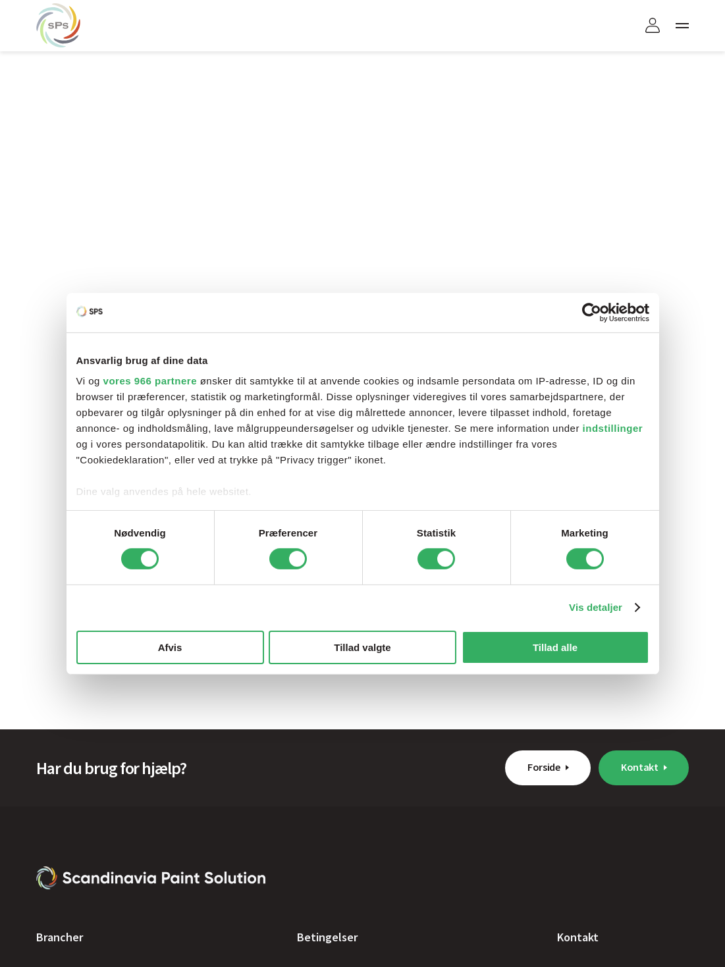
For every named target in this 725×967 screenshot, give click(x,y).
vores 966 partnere (150, 380)
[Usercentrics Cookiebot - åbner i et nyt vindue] (591, 312)
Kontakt (639, 766)
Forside (543, 766)
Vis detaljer (595, 607)
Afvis (170, 647)
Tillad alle (555, 647)
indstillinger (613, 428)
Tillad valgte (362, 647)
